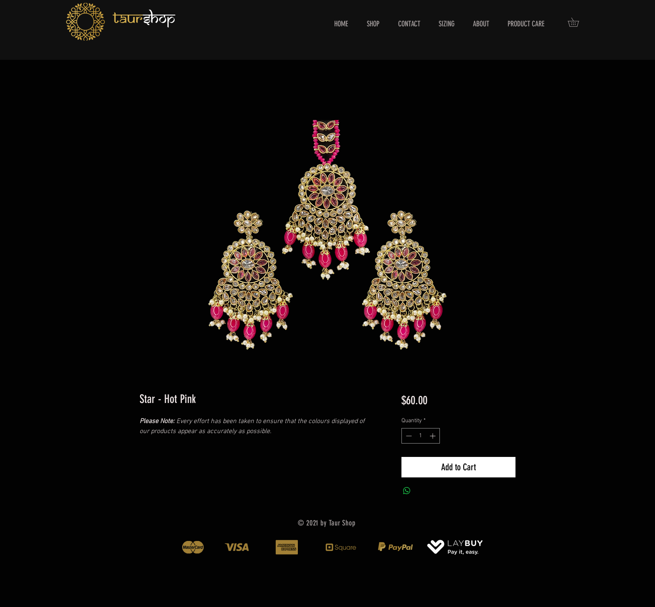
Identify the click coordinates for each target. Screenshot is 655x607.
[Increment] (433, 435)
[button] (578, 22)
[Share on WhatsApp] (407, 491)
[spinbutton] (420, 435)
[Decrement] (408, 435)
